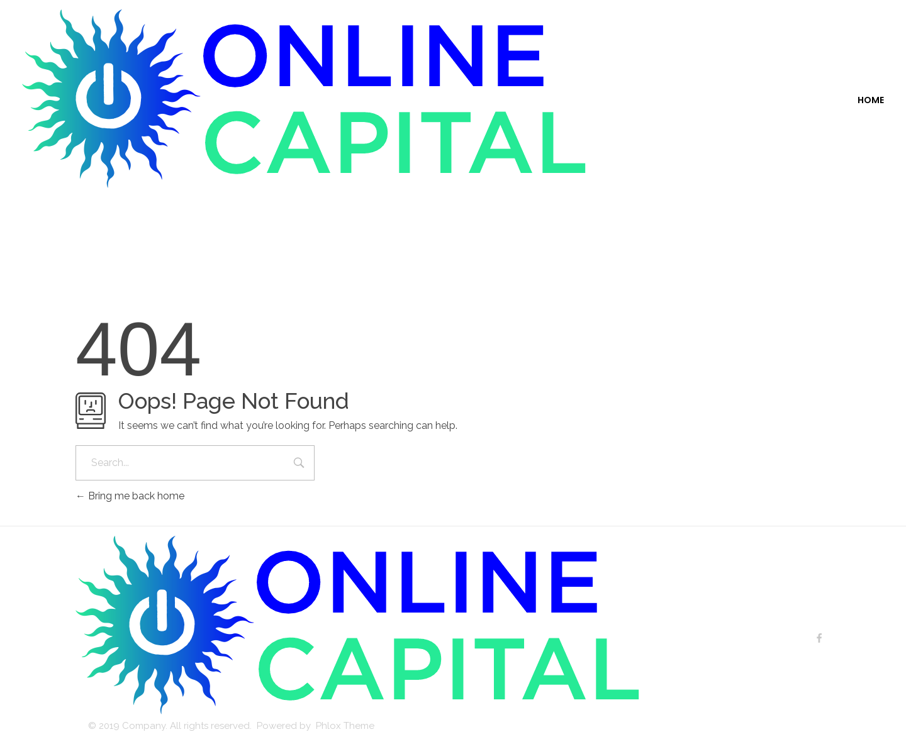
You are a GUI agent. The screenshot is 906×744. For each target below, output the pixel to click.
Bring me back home (130, 496)
